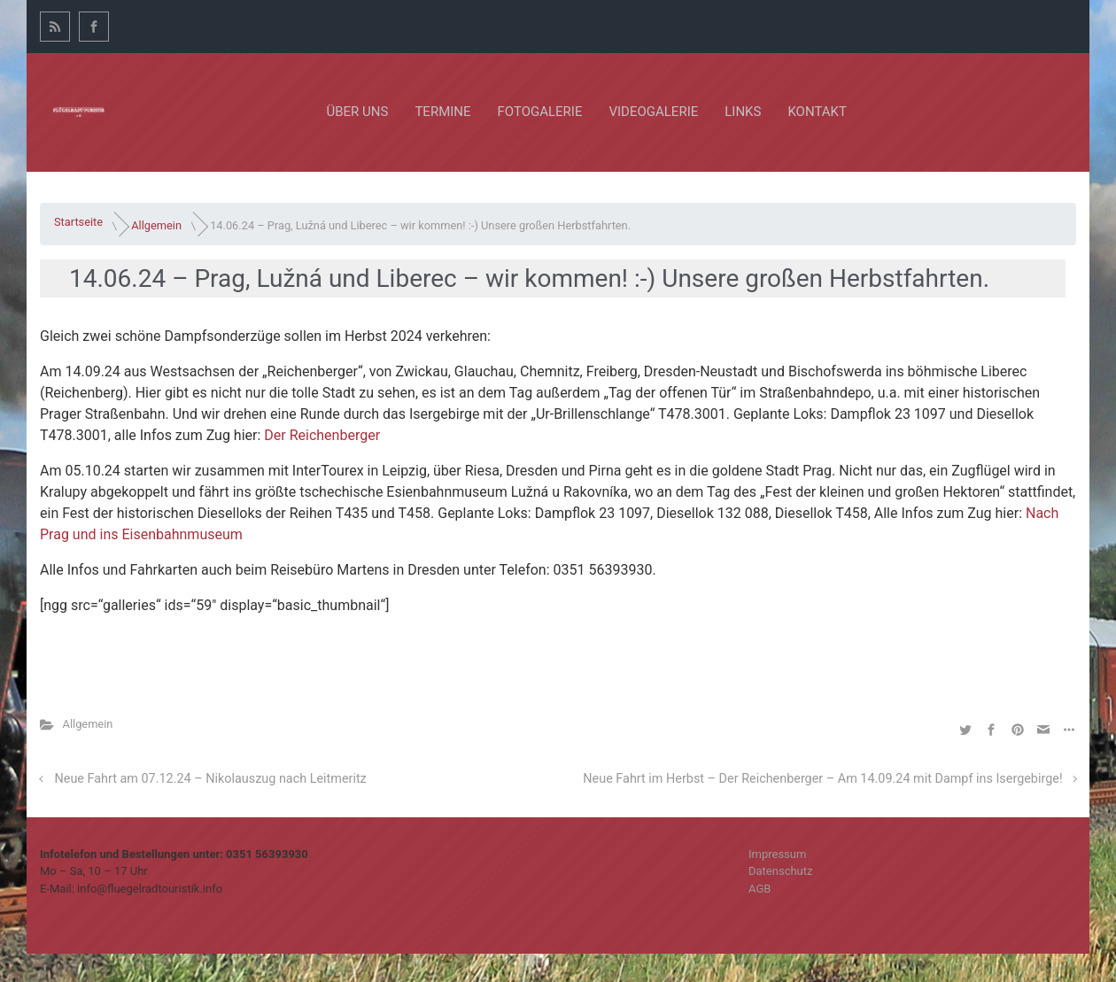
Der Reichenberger (322, 435)
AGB (759, 888)
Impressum (777, 854)
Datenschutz (780, 871)
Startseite (78, 221)
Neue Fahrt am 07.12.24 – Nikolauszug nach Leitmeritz (211, 778)
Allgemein (156, 224)
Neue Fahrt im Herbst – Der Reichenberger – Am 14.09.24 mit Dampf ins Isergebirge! (822, 778)
